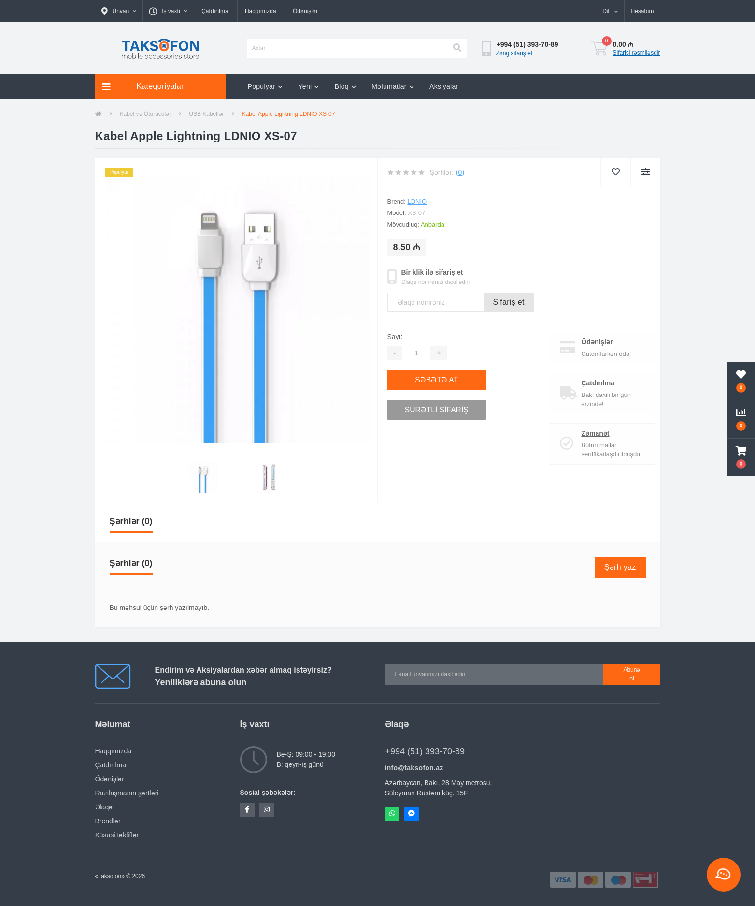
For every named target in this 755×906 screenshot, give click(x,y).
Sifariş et (509, 302)
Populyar (265, 86)
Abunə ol (631, 674)
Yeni (308, 86)
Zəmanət (591, 433)
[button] (119, 11)
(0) (460, 172)
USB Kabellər (206, 114)
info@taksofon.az (414, 768)
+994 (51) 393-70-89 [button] (425, 751)
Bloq (345, 86)
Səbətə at (445, 379)
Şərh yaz (620, 567)
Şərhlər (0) (131, 521)
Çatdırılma (214, 11)
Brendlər (108, 821)
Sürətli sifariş (445, 407)
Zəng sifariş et (514, 53)
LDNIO (417, 201)
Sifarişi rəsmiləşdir (636, 52)
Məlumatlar (392, 86)
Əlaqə (104, 807)
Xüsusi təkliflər (117, 835)
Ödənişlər (305, 11)
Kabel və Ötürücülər (145, 114)
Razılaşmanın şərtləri (127, 793)
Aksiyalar (443, 86)
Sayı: (395, 336)
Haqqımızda (260, 11)
